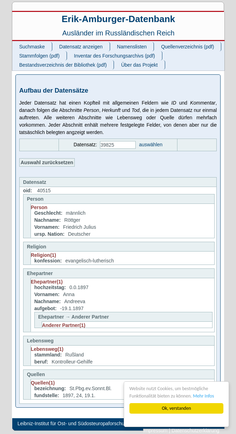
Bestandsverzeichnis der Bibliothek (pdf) (63, 65)
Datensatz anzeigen (81, 46)
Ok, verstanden (176, 408)
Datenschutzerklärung (195, 430)
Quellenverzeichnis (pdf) (187, 46)
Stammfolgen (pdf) (39, 56)
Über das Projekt (139, 65)
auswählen (150, 144)
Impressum (155, 430)
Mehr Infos (203, 396)
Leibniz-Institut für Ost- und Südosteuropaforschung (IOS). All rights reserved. (102, 423)
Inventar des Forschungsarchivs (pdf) (114, 56)
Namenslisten (132, 46)
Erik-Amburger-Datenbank (118, 19)
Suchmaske (32, 46)
